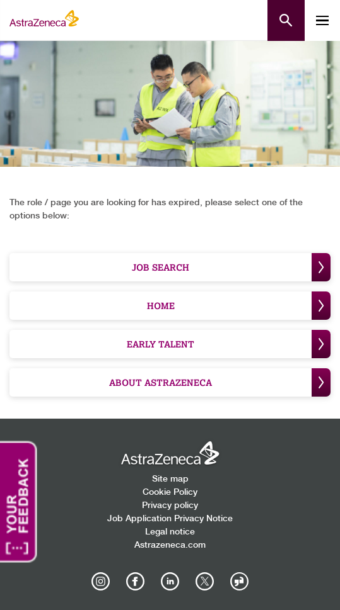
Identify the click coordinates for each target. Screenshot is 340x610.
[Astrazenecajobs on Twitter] (205, 581)
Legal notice (170, 532)
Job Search (231, 267)
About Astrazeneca (220, 382)
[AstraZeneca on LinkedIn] (170, 581)
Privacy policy (170, 505)
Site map (170, 479)
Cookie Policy (170, 492)
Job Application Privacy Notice (170, 518)
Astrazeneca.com (170, 545)
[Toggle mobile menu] (322, 20)
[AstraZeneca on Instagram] (100, 581)
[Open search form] (286, 20)
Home (239, 305)
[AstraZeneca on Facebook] (135, 581)
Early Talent (229, 344)
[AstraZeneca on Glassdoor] (239, 581)
